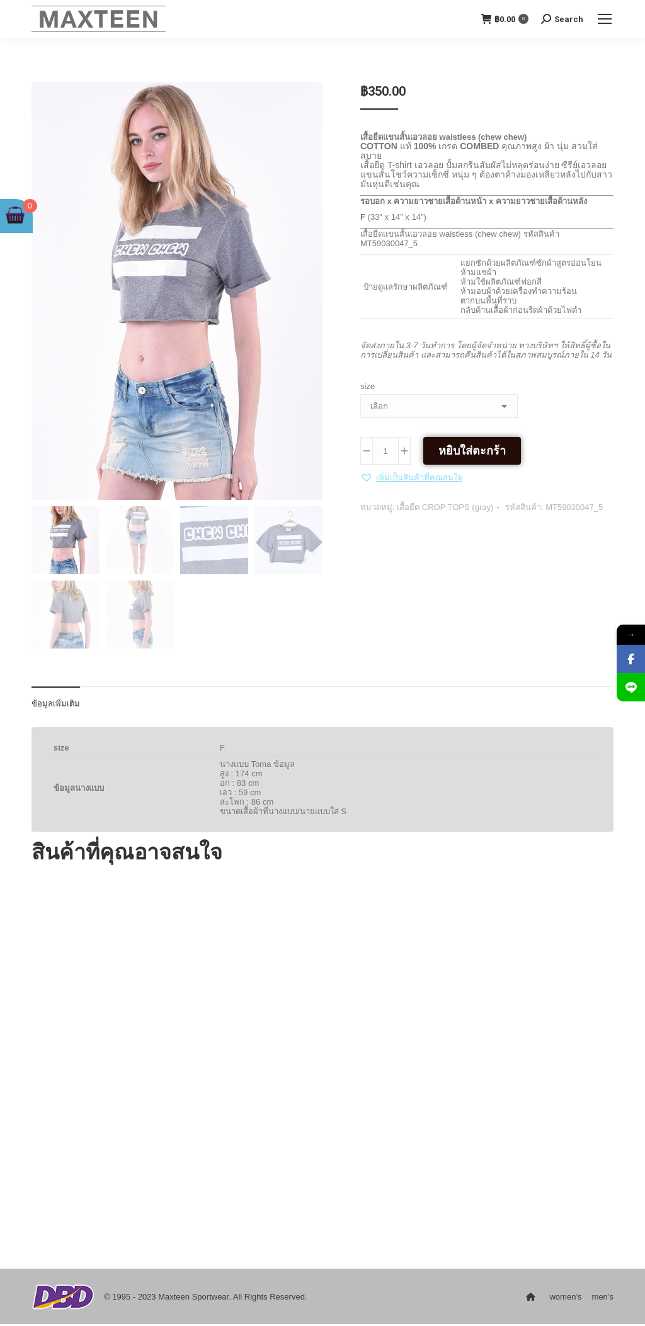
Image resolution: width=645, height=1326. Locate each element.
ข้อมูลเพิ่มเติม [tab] (55, 705)
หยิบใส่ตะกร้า (472, 450)
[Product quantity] (385, 451)
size (367, 386)
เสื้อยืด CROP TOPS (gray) (445, 507)
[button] (411, 477)
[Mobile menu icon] (605, 19)
